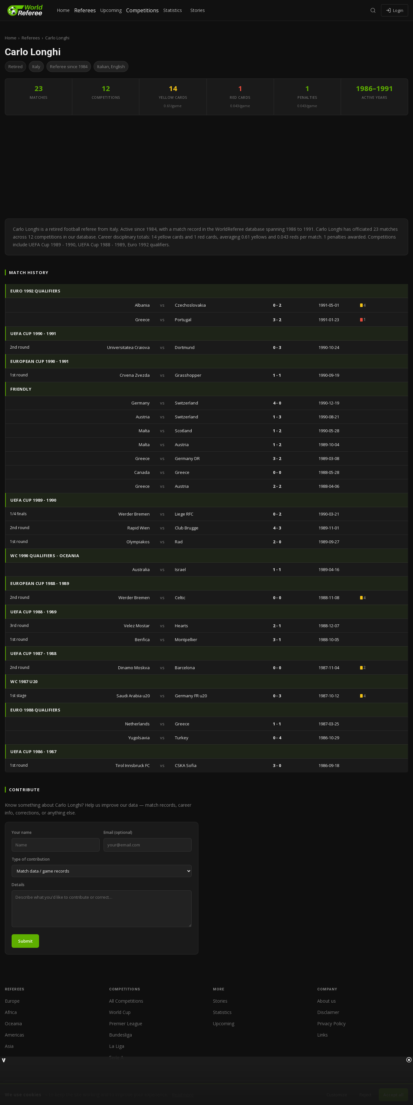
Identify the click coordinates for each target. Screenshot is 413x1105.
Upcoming (111, 10)
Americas (14, 1035)
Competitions (142, 10)
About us (326, 1001)
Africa (11, 1012)
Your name (22, 832)
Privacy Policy (331, 1023)
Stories (197, 10)
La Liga (116, 1046)
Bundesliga (120, 1035)
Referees (85, 10)
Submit (25, 941)
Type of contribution (31, 859)
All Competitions (126, 1001)
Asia (9, 1046)
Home (63, 10)
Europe (12, 1001)
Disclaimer (328, 1012)
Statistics (172, 10)
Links (322, 1035)
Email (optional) (118, 832)
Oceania (13, 1023)
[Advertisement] (206, 167)
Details (18, 884)
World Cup (120, 1012)
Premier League (125, 1023)
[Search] (373, 10)
